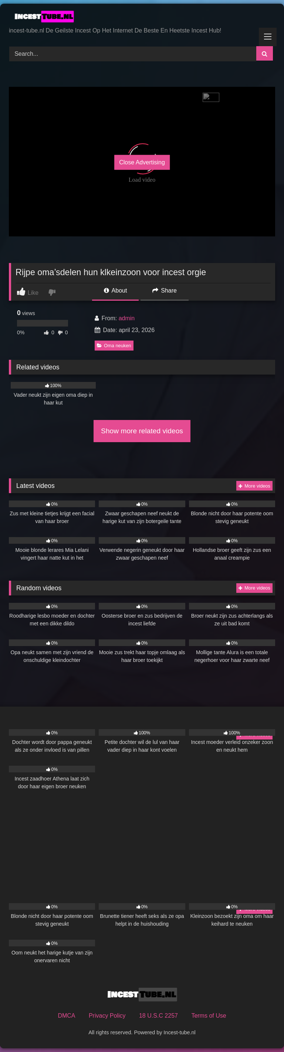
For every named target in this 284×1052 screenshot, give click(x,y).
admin (127, 318)
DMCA (66, 1015)
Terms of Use (208, 1015)
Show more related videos (142, 431)
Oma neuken (114, 345)
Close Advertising (142, 162)
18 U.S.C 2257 (158, 1015)
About (115, 290)
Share (164, 290)
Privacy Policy (107, 1015)
